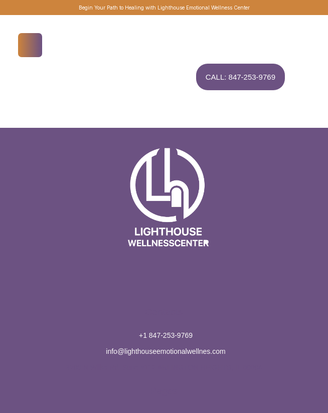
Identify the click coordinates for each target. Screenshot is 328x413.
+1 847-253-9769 (166, 335)
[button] (300, 370)
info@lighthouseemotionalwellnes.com (165, 351)
